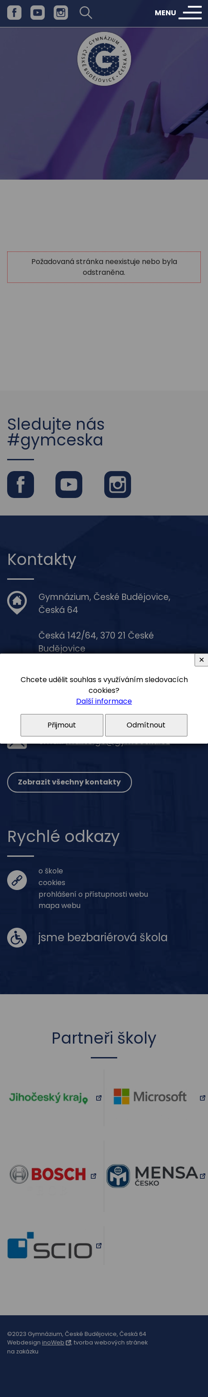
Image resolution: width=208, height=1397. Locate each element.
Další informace (104, 701)
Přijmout (61, 725)
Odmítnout (146, 725)
